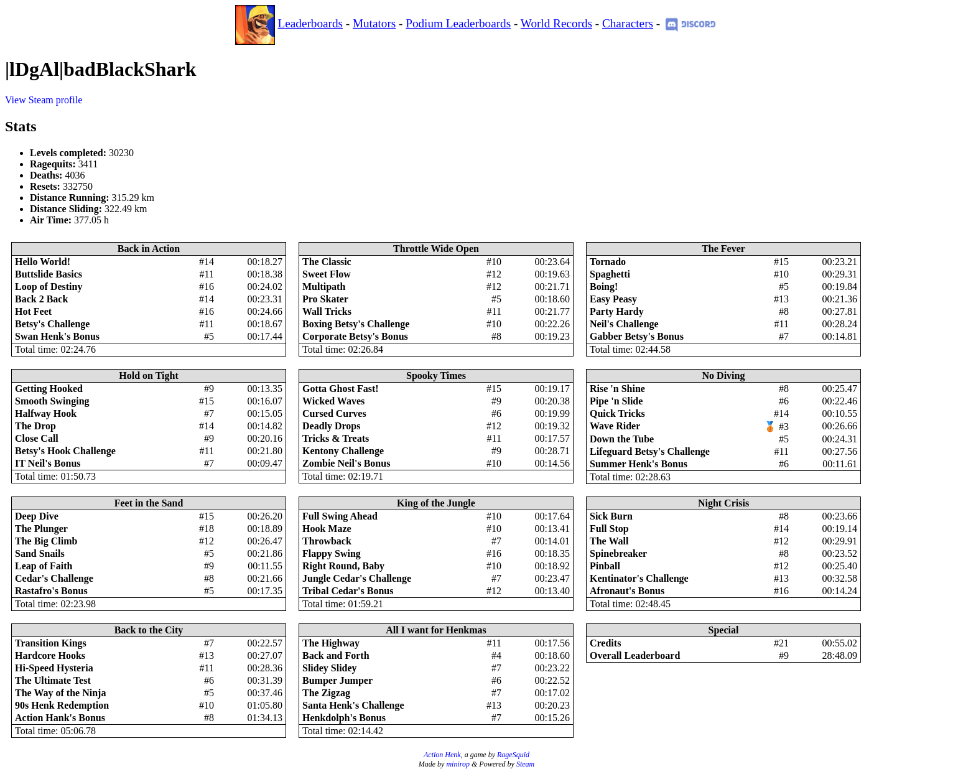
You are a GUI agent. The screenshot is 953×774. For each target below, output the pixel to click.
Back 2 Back (41, 299)
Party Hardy (617, 311)
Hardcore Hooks (50, 655)
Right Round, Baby (343, 566)
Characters (627, 23)
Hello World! (42, 261)
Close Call (36, 438)
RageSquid (513, 754)
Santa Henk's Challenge (353, 705)
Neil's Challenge (624, 324)
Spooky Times (436, 375)
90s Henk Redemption (62, 705)
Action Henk (442, 754)
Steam (525, 764)
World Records (556, 23)
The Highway (331, 643)
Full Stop (609, 528)
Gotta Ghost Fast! (340, 388)
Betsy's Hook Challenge (65, 450)
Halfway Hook (46, 413)
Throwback (326, 541)
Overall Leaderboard (635, 655)
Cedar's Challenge (54, 578)
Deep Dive (36, 516)
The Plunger (41, 528)
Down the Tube (622, 439)
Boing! (604, 286)
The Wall (609, 541)
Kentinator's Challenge (639, 578)
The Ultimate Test (53, 680)
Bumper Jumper (337, 680)
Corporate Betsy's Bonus (355, 336)
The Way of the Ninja (60, 693)
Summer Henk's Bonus (638, 464)
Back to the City (149, 630)
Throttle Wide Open (436, 248)
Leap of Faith (43, 566)
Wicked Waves (333, 401)
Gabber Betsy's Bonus (637, 336)
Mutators (374, 23)
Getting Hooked (49, 388)
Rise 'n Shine (617, 388)
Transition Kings (50, 643)
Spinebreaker (618, 553)
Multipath (323, 286)
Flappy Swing (331, 553)
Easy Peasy (613, 299)
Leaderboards (310, 23)
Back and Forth (336, 655)
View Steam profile (43, 100)
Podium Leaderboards (458, 23)
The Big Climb (46, 541)
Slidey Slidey (329, 668)
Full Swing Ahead (340, 516)
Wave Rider (615, 426)
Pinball (605, 566)
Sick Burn (611, 516)
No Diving (723, 375)
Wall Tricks (326, 311)
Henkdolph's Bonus (344, 717)
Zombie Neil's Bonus (346, 463)
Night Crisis (723, 503)
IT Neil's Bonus (48, 463)
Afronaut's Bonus (627, 590)
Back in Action (149, 248)
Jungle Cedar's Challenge (356, 578)
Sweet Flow (326, 274)
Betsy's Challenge (52, 324)
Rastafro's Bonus (51, 590)
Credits (605, 643)
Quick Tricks (617, 413)
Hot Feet (33, 311)
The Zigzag (326, 693)
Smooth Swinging (52, 401)
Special (724, 630)
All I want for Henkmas (436, 630)
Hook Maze (326, 528)
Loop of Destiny (48, 286)
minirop (458, 764)
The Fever (723, 248)
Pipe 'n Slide (616, 401)
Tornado (608, 261)
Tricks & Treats (335, 438)
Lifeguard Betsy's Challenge (650, 451)
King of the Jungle (436, 503)
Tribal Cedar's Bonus (347, 590)
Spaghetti (610, 274)
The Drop (35, 426)
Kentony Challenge (343, 450)
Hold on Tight (148, 375)
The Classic (326, 261)
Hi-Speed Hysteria (54, 668)
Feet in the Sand (149, 503)
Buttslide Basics (48, 274)
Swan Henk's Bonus (57, 336)
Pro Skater (325, 299)
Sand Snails (40, 553)
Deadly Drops (331, 426)
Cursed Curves (334, 413)
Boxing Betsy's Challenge (355, 324)
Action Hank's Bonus (60, 717)
